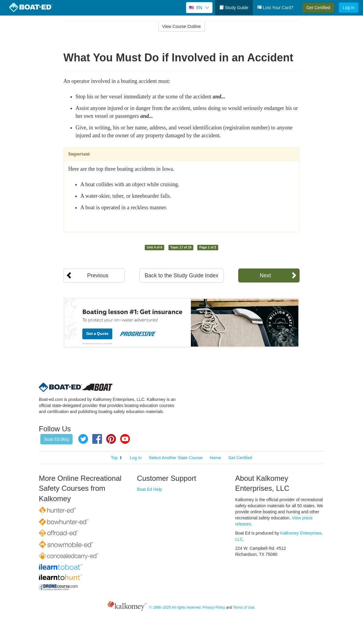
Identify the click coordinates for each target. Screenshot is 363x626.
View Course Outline (181, 26)
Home (215, 457)
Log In (349, 7)
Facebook (97, 439)
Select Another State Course (175, 457)
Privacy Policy (213, 607)
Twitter (83, 439)
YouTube (125, 439)
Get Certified (318, 7)
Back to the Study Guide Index (181, 275)
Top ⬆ (116, 457)
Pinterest (111, 439)
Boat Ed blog (56, 439)
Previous (97, 275)
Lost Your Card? (275, 7)
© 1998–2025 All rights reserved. (175, 607)
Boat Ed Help (149, 489)
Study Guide (233, 7)
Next (265, 275)
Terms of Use (243, 607)
